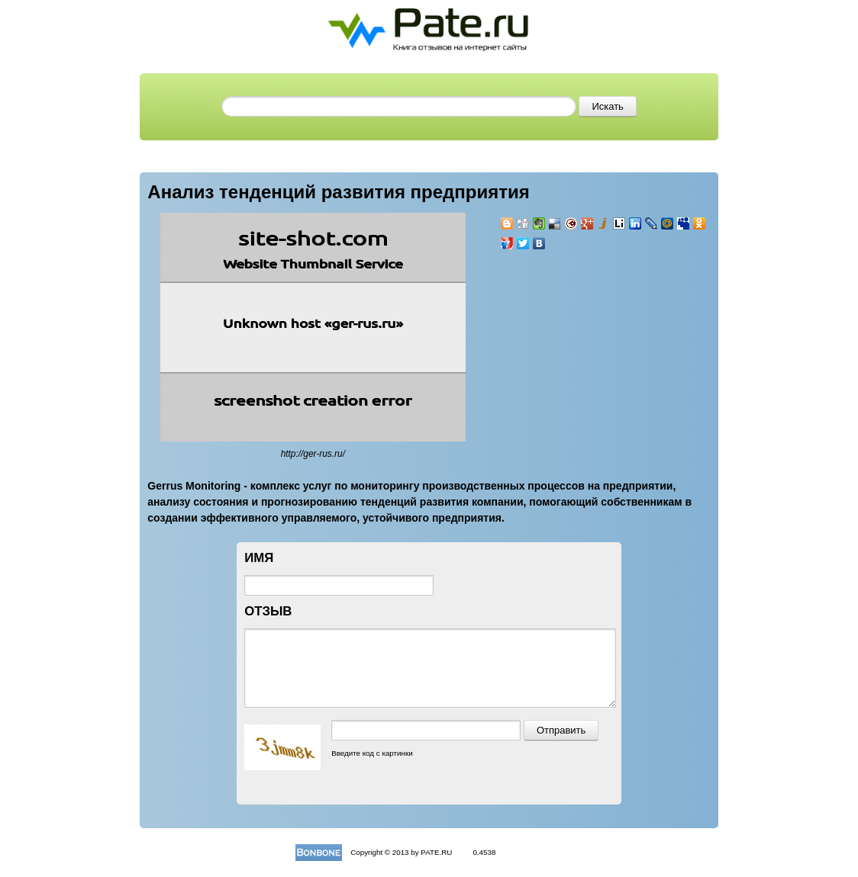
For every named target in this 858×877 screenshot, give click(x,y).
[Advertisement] (591, 349)
